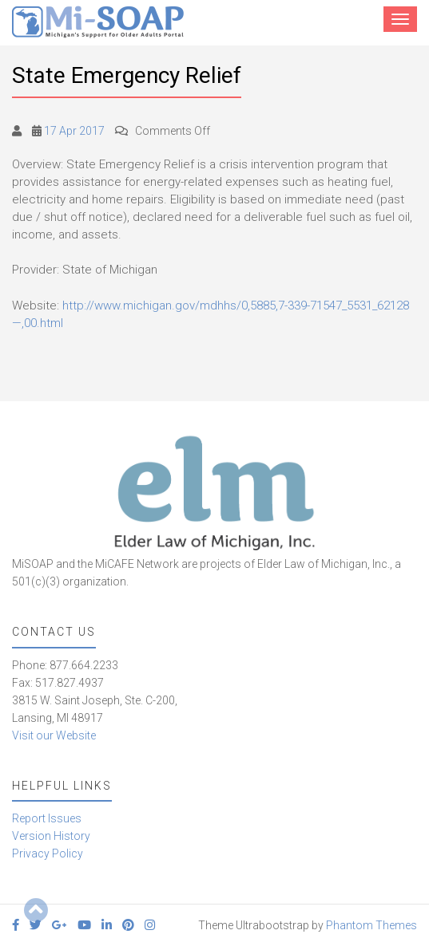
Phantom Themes (371, 925)
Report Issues (46, 818)
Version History (51, 836)
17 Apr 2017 (74, 130)
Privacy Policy (47, 853)
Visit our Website (54, 735)
